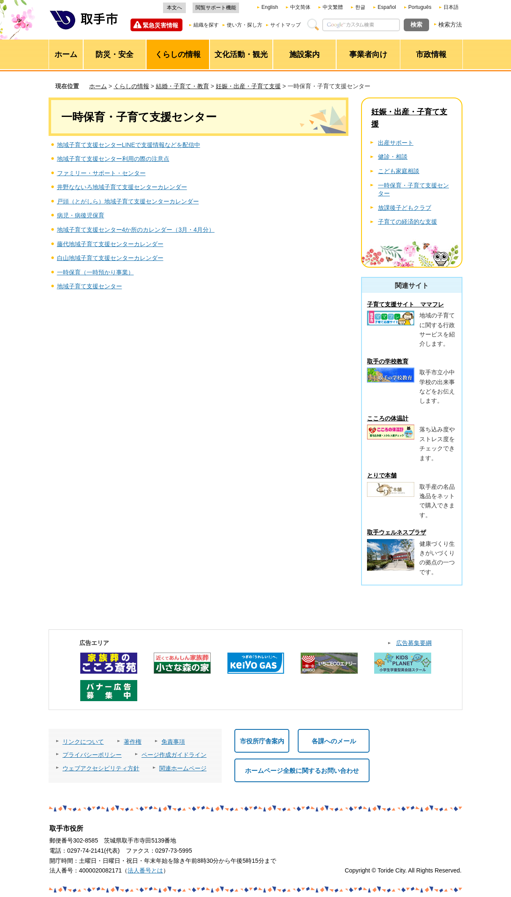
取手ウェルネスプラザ (396, 532)
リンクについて (83, 741)
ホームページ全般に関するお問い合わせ (302, 770)
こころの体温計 (387, 418)
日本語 (451, 7)
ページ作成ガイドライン (174, 754)
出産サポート (395, 142)
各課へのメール (334, 741)
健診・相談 (393, 156)
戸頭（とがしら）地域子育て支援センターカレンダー (128, 201)
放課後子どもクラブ (404, 207)
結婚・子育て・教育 (182, 86)
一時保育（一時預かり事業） (95, 272)
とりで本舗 (382, 475)
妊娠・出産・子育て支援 (248, 86)
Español (387, 7)
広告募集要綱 (414, 643)
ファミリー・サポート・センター (101, 173)
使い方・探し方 (244, 25)
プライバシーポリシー (92, 754)
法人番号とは (145, 870)
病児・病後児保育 (80, 215)
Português (420, 7)
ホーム (98, 86)
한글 (360, 7)
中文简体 (300, 7)
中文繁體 (333, 7)
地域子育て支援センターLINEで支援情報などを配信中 (128, 144)
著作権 (132, 741)
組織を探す (206, 25)
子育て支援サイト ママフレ (405, 304)
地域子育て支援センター (89, 286)
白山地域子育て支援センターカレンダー (110, 258)
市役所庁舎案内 (262, 741)
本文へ (174, 8)
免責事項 (173, 741)
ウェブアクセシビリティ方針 (101, 768)
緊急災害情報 (160, 25)
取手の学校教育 (387, 361)
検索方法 (450, 24)
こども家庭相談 (398, 171)
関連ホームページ (183, 768)
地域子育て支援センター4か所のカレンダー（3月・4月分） (136, 229)
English (269, 7)
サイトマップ (285, 25)
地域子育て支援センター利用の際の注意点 (113, 158)
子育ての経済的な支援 (407, 221)
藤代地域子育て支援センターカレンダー (110, 244)
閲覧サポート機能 (216, 8)
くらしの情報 (131, 86)
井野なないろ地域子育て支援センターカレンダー (122, 187)
